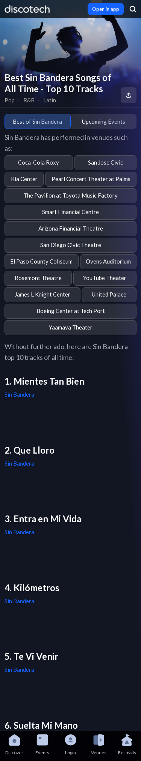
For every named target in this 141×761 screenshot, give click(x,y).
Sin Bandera (19, 394)
